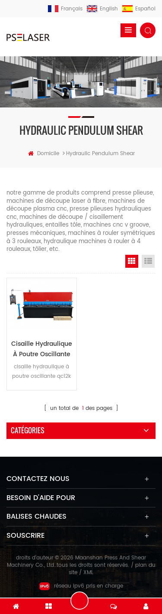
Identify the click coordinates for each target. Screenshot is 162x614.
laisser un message (79, 600)
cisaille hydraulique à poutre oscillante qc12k (41, 349)
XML (88, 573)
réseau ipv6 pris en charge (81, 586)
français (65, 9)
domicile (43, 153)
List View (148, 261)
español (139, 9)
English (102, 9)
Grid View (131, 261)
